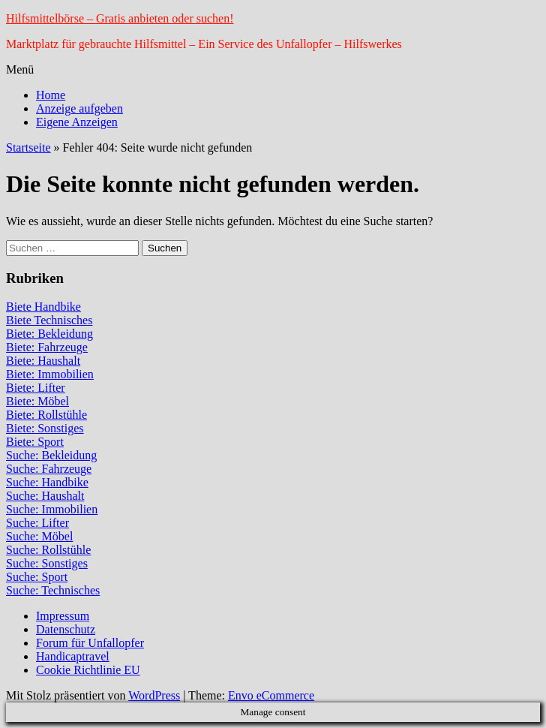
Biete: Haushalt (43, 360)
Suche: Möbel (39, 536)
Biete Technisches (49, 320)
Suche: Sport (37, 576)
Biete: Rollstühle (46, 414)
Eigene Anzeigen (77, 122)
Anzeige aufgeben (79, 108)
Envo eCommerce (271, 695)
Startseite (28, 147)
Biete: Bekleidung (49, 333)
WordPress (154, 695)
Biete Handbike (43, 306)
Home (50, 95)
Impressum (62, 615)
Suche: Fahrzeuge (49, 468)
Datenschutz (65, 629)
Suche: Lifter (37, 522)
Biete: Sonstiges (45, 428)
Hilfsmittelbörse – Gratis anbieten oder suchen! (119, 18)
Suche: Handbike (47, 482)
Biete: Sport (35, 441)
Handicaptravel (73, 656)
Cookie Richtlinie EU (88, 669)
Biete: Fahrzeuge (47, 347)
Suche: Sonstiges (47, 563)
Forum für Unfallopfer (90, 642)
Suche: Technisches (53, 590)
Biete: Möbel (37, 401)
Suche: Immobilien (52, 509)
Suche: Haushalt (45, 495)
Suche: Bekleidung (51, 455)
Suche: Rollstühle (48, 549)
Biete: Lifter (35, 387)
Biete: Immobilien (50, 374)
